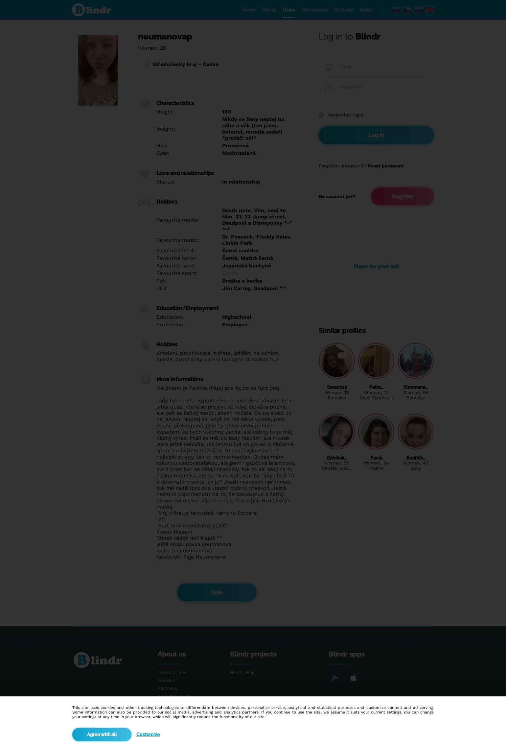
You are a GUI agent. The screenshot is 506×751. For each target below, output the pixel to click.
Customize (148, 734)
